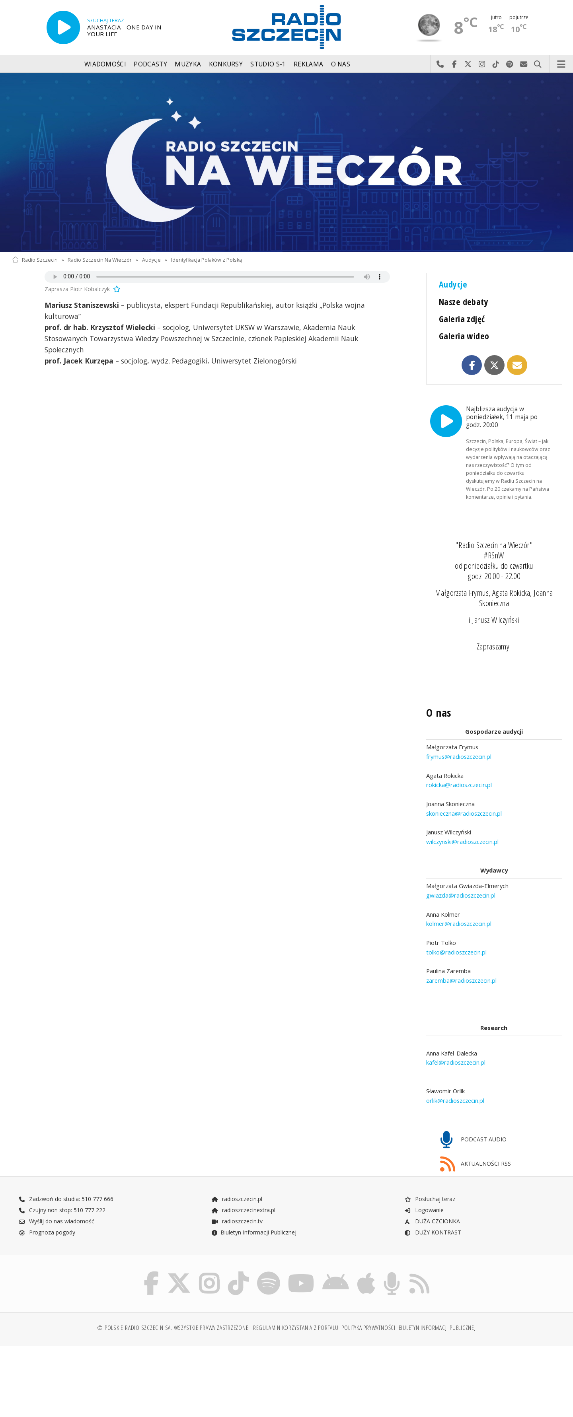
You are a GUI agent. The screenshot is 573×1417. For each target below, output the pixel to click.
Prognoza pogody (47, 1209)
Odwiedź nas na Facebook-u (454, 64)
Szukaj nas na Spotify (510, 64)
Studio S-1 (268, 64)
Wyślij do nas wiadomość (524, 64)
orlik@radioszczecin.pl (455, 1077)
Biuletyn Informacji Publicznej (253, 1209)
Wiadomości (105, 64)
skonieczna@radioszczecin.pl (464, 790)
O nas (341, 64)
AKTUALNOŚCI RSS (475, 1141)
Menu (561, 64)
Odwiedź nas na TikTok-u (496, 64)
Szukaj (538, 64)
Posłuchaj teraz (429, 1176)
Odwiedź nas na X (468, 64)
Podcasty (150, 64)
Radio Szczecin (34, 260)
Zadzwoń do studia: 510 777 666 (66, 1176)
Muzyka (188, 64)
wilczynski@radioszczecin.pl (462, 818)
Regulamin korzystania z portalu (296, 1305)
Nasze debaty (463, 301)
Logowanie (424, 1187)
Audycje (151, 260)
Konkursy (226, 64)
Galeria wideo (464, 336)
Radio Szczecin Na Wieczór (100, 260)
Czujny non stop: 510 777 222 (62, 1187)
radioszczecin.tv (237, 1198)
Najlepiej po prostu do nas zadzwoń (440, 64)
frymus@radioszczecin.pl (458, 733)
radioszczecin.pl (236, 1176)
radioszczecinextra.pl (243, 1187)
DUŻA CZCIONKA (432, 1198)
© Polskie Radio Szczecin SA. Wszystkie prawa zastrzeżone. (173, 1305)
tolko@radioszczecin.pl (456, 929)
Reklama (308, 64)
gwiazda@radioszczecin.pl (460, 872)
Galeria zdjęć (462, 319)
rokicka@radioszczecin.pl (459, 761)
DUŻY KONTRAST (432, 1209)
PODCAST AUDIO (473, 1117)
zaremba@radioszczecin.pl (461, 957)
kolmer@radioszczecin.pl (458, 900)
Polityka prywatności (368, 1305)
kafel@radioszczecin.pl (455, 1039)
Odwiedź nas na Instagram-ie (482, 64)
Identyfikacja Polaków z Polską (206, 260)
